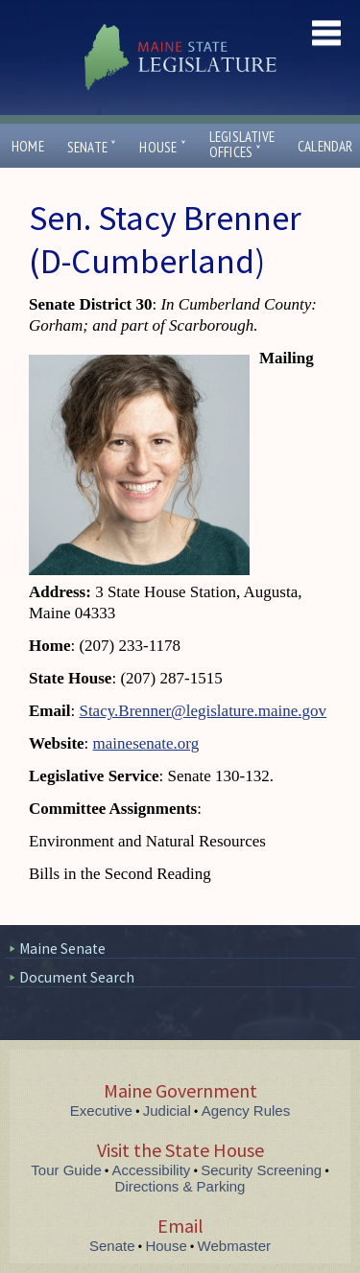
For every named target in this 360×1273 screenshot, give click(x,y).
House (162, 147)
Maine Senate (62, 948)
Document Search (76, 977)
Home (28, 146)
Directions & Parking (180, 1186)
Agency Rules (246, 1110)
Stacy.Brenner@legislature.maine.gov (202, 711)
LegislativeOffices (242, 144)
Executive (101, 1110)
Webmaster (234, 1246)
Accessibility (151, 1170)
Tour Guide (66, 1170)
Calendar (325, 146)
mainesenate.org (146, 743)
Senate (92, 147)
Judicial (167, 1110)
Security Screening (261, 1170)
